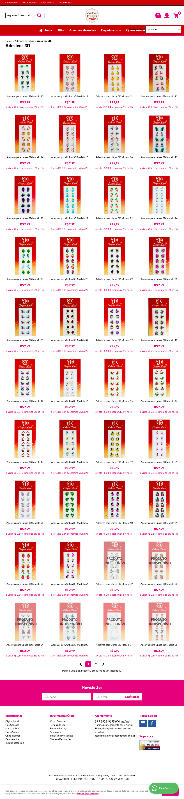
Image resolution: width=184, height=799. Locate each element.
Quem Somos (12, 2)
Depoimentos (111, 30)
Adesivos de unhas (82, 30)
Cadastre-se (64, 2)
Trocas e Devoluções (60, 739)
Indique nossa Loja (14, 743)
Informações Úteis (62, 715)
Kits (61, 30)
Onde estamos (12, 735)
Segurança (55, 732)
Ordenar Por (136, 29)
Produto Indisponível (114, 561)
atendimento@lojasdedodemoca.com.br (115, 735)
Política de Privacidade (61, 735)
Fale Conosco (47, 2)
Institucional (13, 715)
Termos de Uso (57, 725)
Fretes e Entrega (58, 728)
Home (47, 30)
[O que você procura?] (39, 15)
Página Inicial (12, 721)
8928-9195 (112, 721)
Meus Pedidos (30, 2)
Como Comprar (58, 721)
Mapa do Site (12, 728)
